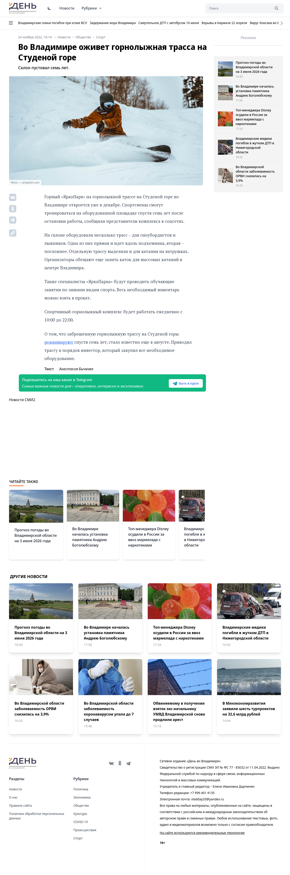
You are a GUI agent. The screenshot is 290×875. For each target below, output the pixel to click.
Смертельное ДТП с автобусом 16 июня (168, 23)
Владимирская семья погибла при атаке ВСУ (52, 23)
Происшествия (84, 835)
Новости (66, 8)
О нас (13, 803)
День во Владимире (23, 8)
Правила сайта (20, 811)
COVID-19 (80, 827)
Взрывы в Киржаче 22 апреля (224, 23)
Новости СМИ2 (22, 405)
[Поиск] (238, 8)
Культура (80, 819)
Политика (80, 794)
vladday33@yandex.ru (207, 804)
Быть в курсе (176, 386)
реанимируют (58, 342)
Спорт (78, 843)
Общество (81, 811)
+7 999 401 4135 (202, 798)
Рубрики (92, 8)
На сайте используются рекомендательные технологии (202, 838)
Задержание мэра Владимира (113, 23)
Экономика (82, 803)
